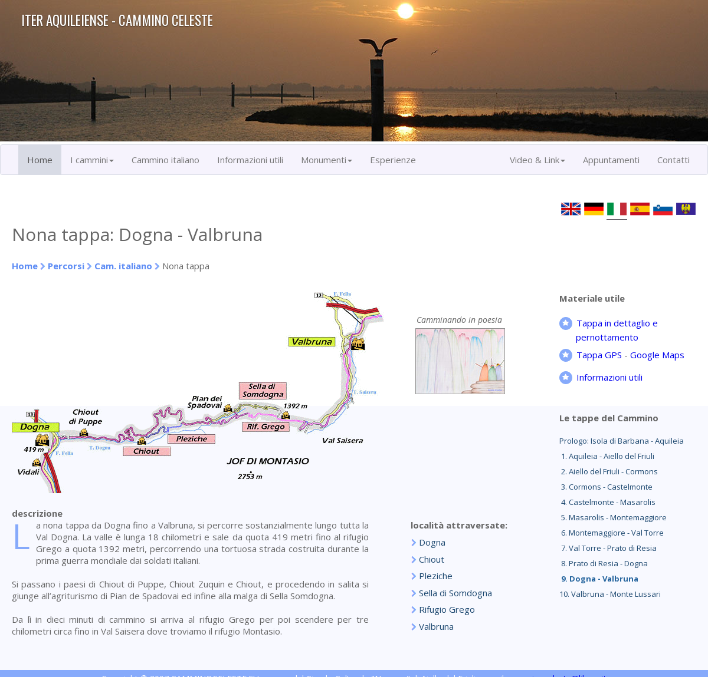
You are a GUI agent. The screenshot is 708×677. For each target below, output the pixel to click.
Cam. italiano (123, 266)
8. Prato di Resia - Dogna (603, 563)
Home (40, 160)
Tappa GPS (599, 355)
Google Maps (657, 355)
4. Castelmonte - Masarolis (607, 502)
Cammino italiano (165, 160)
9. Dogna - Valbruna (598, 578)
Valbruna (436, 626)
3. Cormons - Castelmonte (606, 486)
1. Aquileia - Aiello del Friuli (606, 456)
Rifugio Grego (447, 609)
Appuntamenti (611, 160)
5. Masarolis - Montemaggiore (613, 517)
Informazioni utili (250, 160)
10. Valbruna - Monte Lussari (610, 594)
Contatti (673, 160)
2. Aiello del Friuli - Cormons (608, 471)
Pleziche (436, 576)
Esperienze (393, 160)
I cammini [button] (92, 160)
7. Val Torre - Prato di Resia (608, 548)
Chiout (431, 559)
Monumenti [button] (326, 160)
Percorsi (66, 266)
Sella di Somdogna (455, 593)
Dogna (432, 542)
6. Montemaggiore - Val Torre (611, 532)
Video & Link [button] (537, 160)
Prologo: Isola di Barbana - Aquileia (621, 440)
